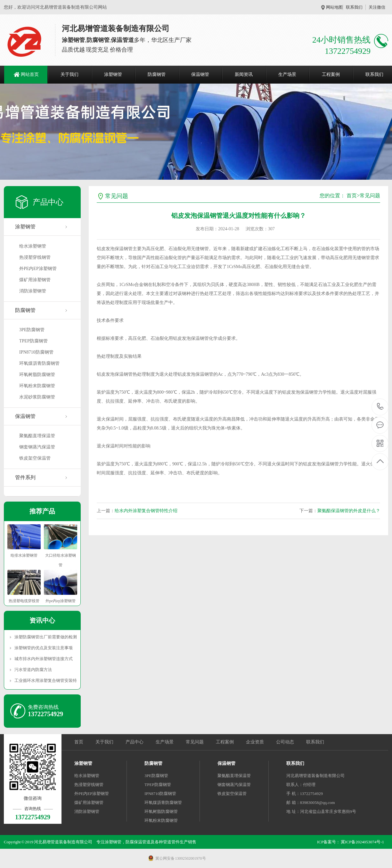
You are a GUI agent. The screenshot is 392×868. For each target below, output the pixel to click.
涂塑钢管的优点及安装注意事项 (43, 647)
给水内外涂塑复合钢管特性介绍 (146, 510)
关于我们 (69, 74)
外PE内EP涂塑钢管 (38, 268)
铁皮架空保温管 (35, 458)
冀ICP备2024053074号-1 (362, 841)
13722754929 (380, 406)
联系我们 (354, 7)
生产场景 (287, 74)
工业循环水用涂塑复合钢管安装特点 (45, 680)
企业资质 (255, 742)
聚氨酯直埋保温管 (37, 435)
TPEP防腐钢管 (33, 341)
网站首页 (30, 74)
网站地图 (334, 7)
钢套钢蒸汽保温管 (37, 447)
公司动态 (285, 742)
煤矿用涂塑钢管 (35, 279)
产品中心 (134, 742)
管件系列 (25, 477)
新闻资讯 (244, 74)
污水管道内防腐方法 (33, 669)
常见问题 (370, 195)
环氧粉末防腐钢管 (37, 385)
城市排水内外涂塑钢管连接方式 (43, 658)
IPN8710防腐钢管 (36, 352)
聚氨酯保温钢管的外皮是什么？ (348, 510)
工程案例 (331, 74)
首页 (352, 195)
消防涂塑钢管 (32, 291)
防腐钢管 (157, 74)
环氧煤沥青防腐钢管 (39, 363)
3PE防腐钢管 (32, 329)
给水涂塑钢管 (32, 246)
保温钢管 (200, 74)
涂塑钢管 (113, 74)
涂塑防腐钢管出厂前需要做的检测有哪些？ (45, 637)
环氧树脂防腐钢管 (37, 374)
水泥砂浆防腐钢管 (37, 397)
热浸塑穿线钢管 (35, 257)
